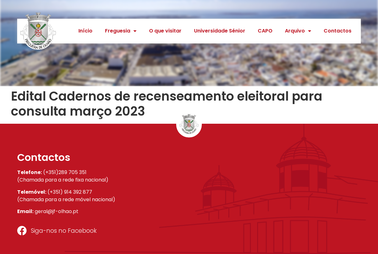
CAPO (265, 30)
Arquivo (298, 31)
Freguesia (121, 31)
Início (85, 30)
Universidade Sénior (219, 30)
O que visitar (165, 30)
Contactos (337, 30)
